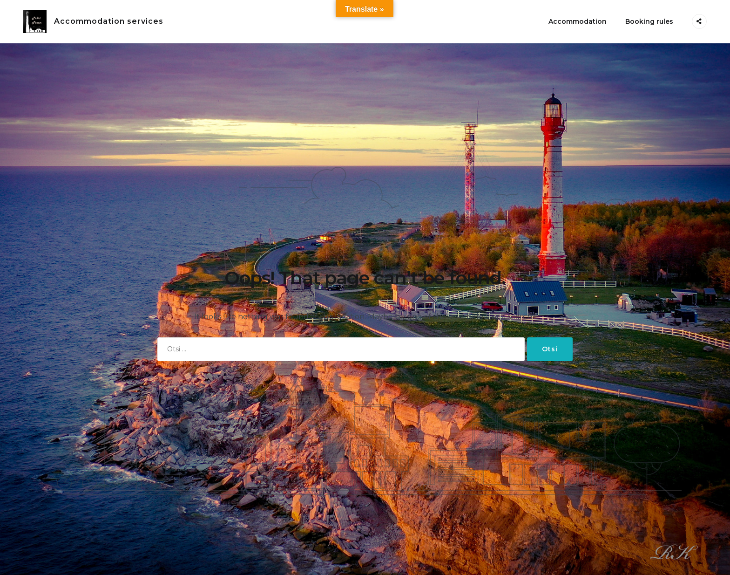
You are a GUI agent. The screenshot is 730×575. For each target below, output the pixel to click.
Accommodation (577, 21)
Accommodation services (108, 21)
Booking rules (649, 21)
